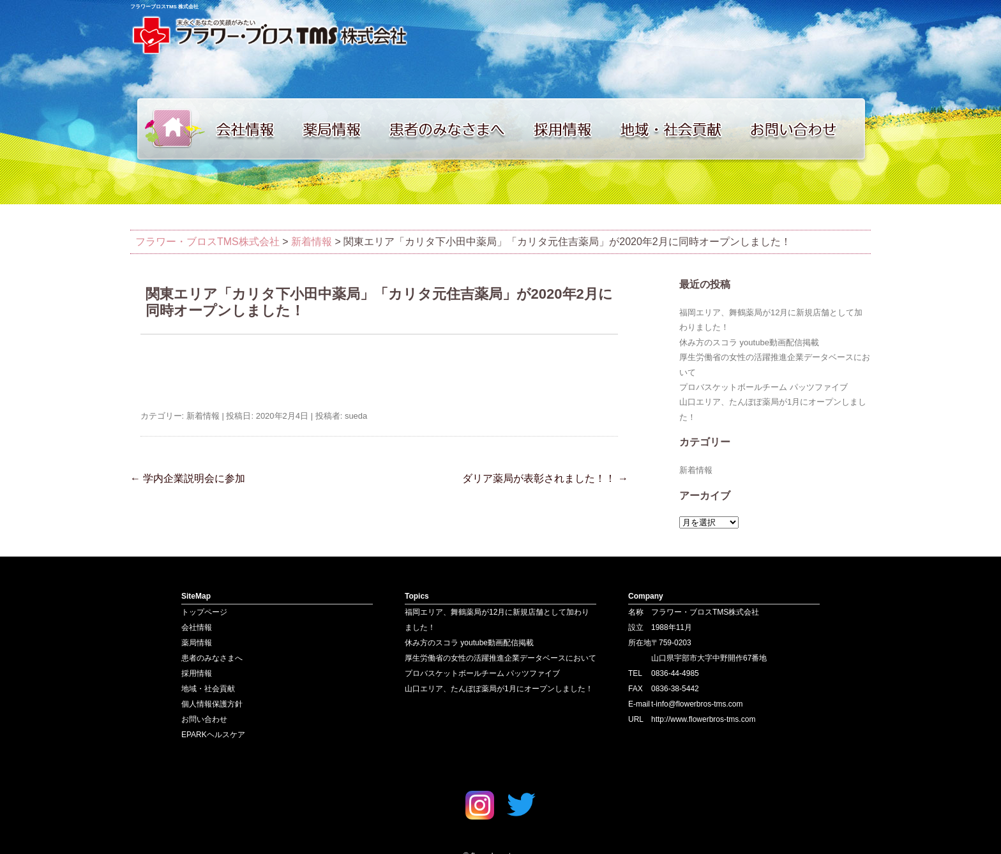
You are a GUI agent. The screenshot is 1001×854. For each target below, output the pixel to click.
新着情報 (311, 241)
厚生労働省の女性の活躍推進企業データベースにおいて (500, 658)
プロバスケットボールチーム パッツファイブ (763, 387)
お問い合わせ (807, 129)
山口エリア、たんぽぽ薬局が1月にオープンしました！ (499, 688)
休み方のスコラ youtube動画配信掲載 (749, 342)
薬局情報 (337, 129)
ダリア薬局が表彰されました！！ (545, 478)
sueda (356, 416)
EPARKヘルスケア (213, 734)
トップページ (168, 129)
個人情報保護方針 (212, 704)
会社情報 (251, 129)
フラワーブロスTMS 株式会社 (164, 7)
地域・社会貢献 (679, 129)
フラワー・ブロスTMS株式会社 (207, 241)
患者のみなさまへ (452, 129)
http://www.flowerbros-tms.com (703, 719)
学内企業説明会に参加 (187, 478)
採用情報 (570, 129)
